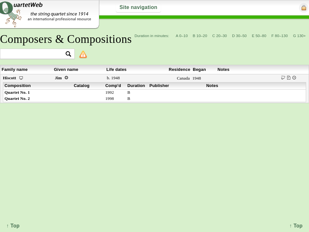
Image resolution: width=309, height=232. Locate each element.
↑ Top (296, 225)
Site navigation (138, 7)
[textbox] (35, 54)
